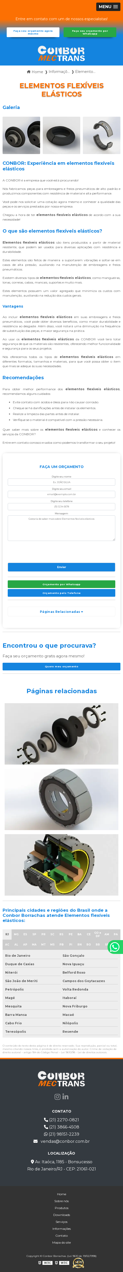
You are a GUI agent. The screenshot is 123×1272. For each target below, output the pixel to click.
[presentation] (39, 551)
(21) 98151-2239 (61, 1134)
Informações (61, 1229)
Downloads (61, 1215)
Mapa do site (61, 1242)
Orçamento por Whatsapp (61, 584)
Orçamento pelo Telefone (61, 593)
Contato (61, 1235)
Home (61, 1194)
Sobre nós (61, 1201)
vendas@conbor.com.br (61, 1141)
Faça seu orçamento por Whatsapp (90, 32)
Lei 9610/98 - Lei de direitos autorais (84, 1052)
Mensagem (61, 513)
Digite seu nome (61, 476)
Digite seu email (61, 488)
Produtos (61, 1208)
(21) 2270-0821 (61, 1119)
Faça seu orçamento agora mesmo (32, 32)
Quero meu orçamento (61, 666)
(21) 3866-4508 (61, 1127)
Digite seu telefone (62, 501)
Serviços (61, 1222)
